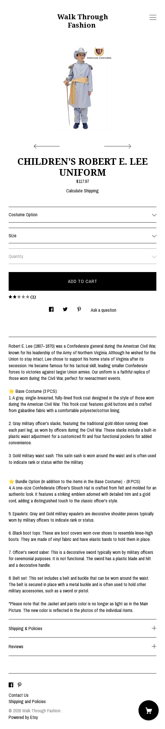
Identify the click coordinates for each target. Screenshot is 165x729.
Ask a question (103, 310)
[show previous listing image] (48, 144)
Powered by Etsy (23, 717)
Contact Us (19, 695)
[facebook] (11, 685)
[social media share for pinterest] (79, 307)
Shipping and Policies (27, 701)
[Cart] (149, 710)
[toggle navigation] (152, 17)
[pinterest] (19, 685)
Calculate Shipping (82, 190)
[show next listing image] (117, 144)
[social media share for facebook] (51, 307)
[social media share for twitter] (65, 307)
